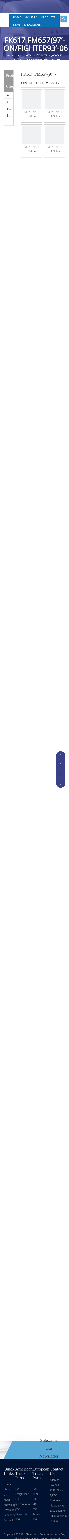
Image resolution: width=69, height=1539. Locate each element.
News (7, 1499)
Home (7, 1484)
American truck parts (10, 95)
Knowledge (10, 1504)
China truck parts (10, 102)
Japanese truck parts (10, 115)
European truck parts (10, 109)
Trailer (10, 122)
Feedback (9, 1515)
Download (10, 1510)
